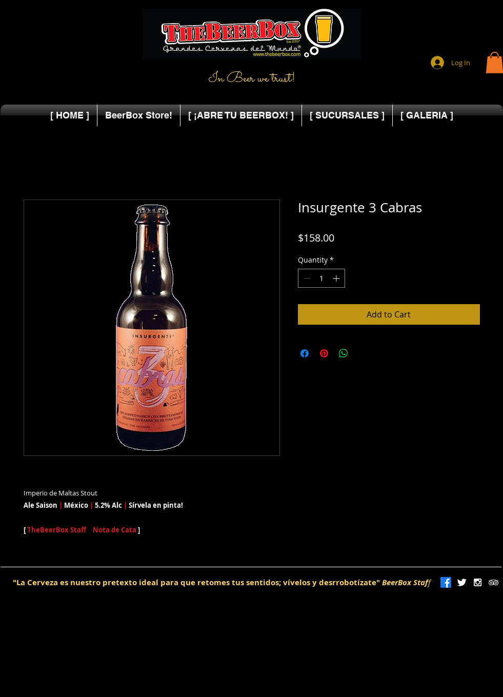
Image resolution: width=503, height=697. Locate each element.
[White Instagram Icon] (477, 582)
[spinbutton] (321, 278)
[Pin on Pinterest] (324, 353)
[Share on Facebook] (304, 353)
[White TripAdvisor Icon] (493, 582)
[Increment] (337, 278)
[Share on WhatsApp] (343, 353)
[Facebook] (445, 582)
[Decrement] (305, 278)
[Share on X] (363, 353)
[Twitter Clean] (461, 582)
